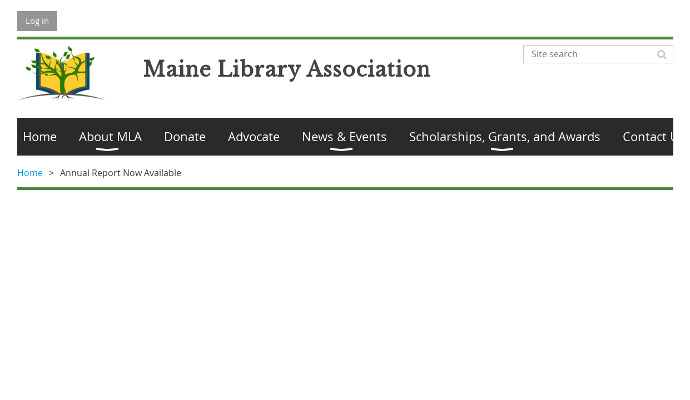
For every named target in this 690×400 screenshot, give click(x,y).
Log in (37, 20)
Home (30, 173)
